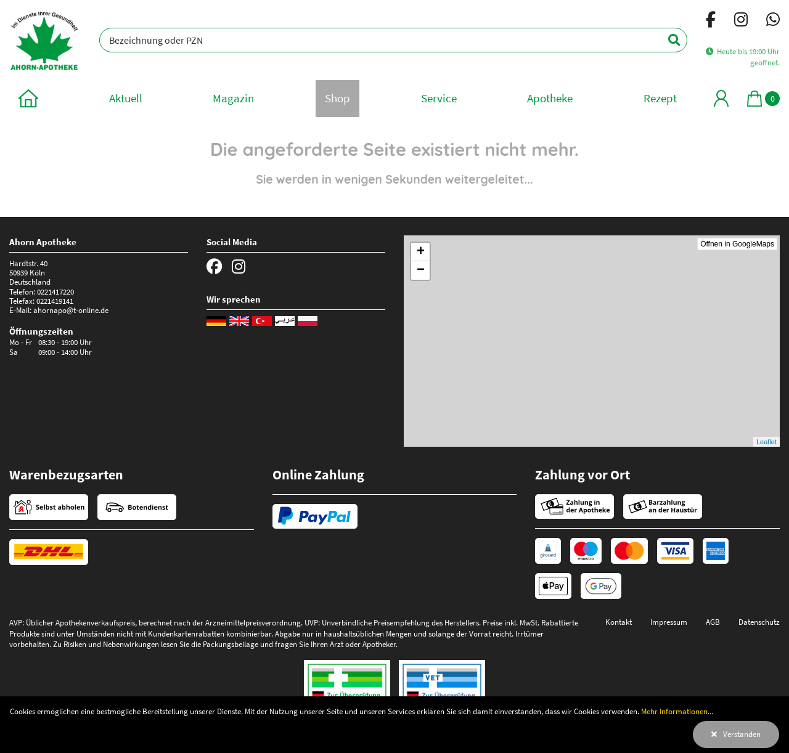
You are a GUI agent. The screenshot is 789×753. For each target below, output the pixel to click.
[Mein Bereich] (721, 98)
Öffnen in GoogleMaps (737, 244)
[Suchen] (667, 40)
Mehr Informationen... (677, 711)
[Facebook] (711, 21)
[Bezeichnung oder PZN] (393, 40)
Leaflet (766, 442)
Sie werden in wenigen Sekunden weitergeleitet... (394, 179)
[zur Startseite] (28, 98)
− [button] (421, 270)
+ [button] (421, 252)
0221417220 (55, 291)
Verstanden (742, 734)
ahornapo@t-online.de (70, 310)
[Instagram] (741, 21)
